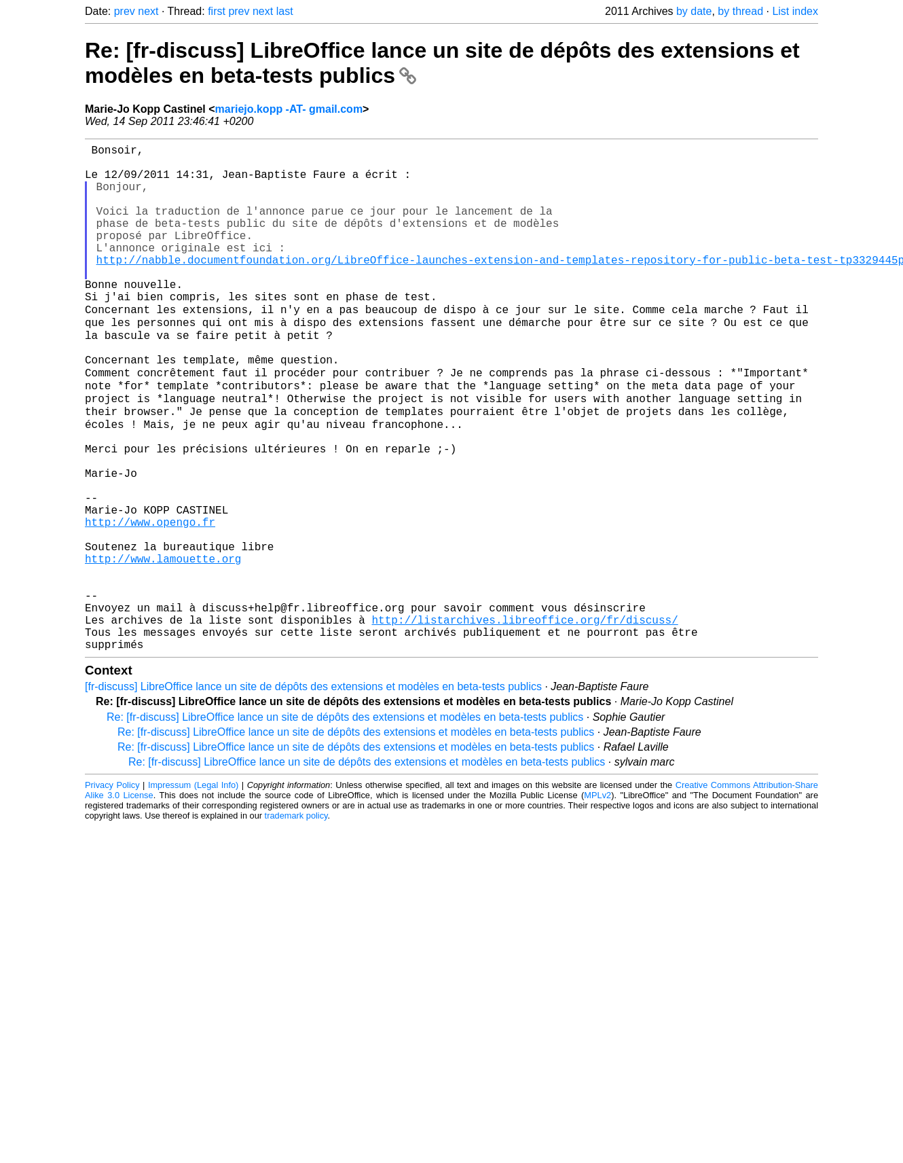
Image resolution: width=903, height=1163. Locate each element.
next (148, 11)
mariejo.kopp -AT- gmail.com (289, 109)
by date (694, 11)
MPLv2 (597, 901)
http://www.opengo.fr (150, 600)
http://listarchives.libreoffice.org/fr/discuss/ (524, 720)
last (284, 11)
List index (795, 11)
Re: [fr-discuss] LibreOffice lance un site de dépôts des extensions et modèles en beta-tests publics (345, 823)
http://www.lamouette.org (163, 645)
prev (124, 11)
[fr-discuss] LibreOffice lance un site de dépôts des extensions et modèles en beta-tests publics (313, 792)
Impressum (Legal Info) (193, 891)
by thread (740, 11)
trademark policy (296, 921)
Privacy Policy (112, 891)
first (216, 11)
